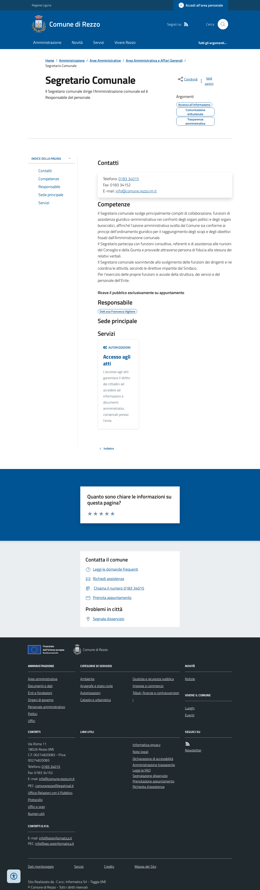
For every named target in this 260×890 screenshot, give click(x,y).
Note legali (140, 751)
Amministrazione (47, 42)
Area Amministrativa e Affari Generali (154, 60)
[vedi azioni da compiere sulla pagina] (207, 81)
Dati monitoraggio (41, 866)
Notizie (190, 678)
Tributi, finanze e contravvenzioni (156, 696)
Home (49, 60)
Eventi (189, 715)
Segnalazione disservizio (150, 775)
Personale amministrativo (46, 706)
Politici (32, 713)
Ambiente (87, 678)
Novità (77, 42)
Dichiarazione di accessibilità (153, 758)
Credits (109, 866)
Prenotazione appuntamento (153, 781)
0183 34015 (128, 179)
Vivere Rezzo (125, 42)
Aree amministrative (42, 678)
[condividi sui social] (187, 79)
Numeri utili (36, 813)
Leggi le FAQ (142, 770)
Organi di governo (40, 699)
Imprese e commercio (148, 685)
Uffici (31, 720)
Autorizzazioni (117, 347)
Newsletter (193, 750)
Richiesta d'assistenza (148, 786)
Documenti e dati (40, 685)
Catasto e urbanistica (95, 699)
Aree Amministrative (105, 60)
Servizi (98, 42)
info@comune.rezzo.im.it (136, 191)
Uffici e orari (36, 806)
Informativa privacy (147, 744)
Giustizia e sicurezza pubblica (153, 678)
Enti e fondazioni (40, 692)
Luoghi (190, 708)
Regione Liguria (41, 5)
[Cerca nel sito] (221, 24)
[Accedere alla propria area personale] (200, 5)
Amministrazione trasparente (154, 764)
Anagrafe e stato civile (96, 685)
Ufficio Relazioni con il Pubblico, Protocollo (50, 796)
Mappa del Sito (145, 866)
